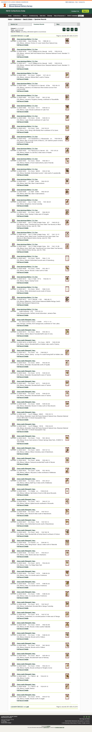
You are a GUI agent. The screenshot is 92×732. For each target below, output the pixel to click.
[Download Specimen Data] (72, 29)
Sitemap (49, 15)
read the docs (46, 727)
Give (76, 2)
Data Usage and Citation (85, 718)
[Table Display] (68, 29)
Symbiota (48, 726)
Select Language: (72, 15)
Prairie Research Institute (15, 4)
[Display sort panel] (64, 29)
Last (27, 36)
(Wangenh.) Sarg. (26, 320)
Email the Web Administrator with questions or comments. (77, 721)
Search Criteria (27, 19)
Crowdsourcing (33, 15)
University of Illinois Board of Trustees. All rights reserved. (77, 723)
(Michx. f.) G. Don (27, 39)
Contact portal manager (6, 722)
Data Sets (42, 15)
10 (21, 36)
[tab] (20, 24)
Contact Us (82, 2)
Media (25, 15)
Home (10, 15)
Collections (16, 15)
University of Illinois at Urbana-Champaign (5, 5)
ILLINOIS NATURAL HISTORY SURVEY (9, 716)
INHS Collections (70, 2)
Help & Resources (59, 15)
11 (23, 36)
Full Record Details (22, 45)
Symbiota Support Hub (59, 727)
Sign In (85, 11)
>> (25, 36)
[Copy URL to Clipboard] (76, 29)
